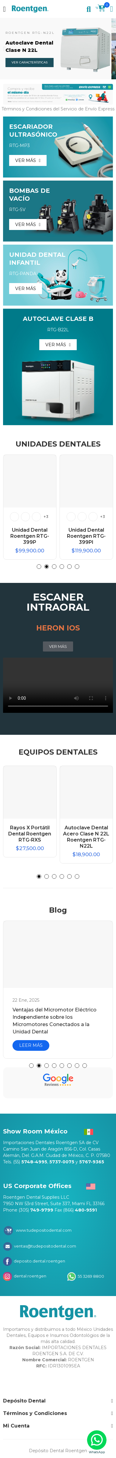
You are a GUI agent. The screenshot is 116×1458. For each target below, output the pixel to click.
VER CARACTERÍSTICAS (29, 62)
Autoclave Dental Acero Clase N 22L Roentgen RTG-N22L (86, 837)
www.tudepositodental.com (44, 1230)
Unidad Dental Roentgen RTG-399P (29, 536)
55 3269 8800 (90, 1275)
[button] (4, 49)
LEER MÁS (31, 1045)
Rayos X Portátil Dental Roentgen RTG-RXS (29, 834)
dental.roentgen (29, 1275)
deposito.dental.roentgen (39, 1261)
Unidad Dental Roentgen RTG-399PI (86, 536)
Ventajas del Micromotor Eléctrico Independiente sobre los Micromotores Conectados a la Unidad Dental (54, 1021)
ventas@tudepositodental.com (44, 1246)
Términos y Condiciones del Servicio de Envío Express (58, 109)
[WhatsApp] (97, 1442)
